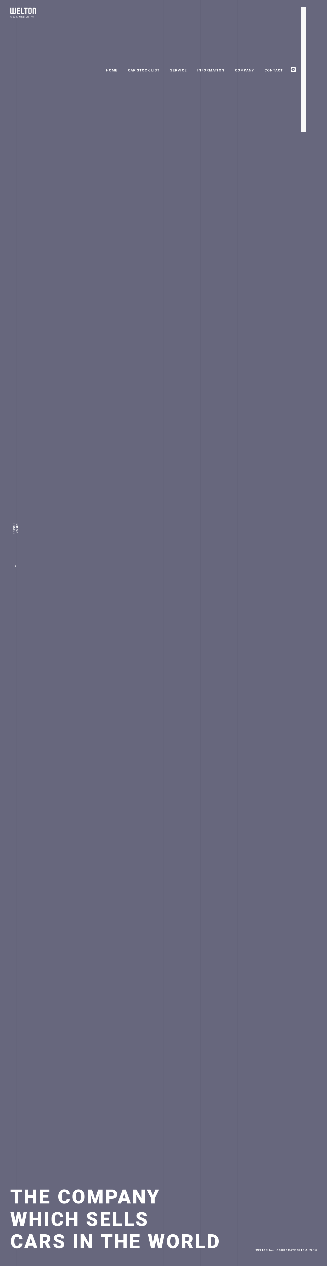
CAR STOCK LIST (144, 70)
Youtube (303, 129)
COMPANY (244, 70)
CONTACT (273, 70)
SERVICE (178, 70)
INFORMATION (210, 70)
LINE (293, 69)
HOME (111, 70)
